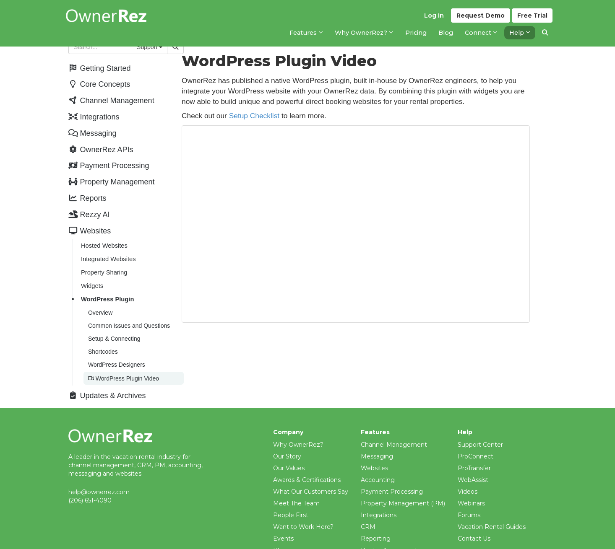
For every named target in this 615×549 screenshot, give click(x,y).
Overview (100, 305)
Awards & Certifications (307, 470)
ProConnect (475, 447)
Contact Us (474, 529)
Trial (532, 17)
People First (290, 505)
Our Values (289, 458)
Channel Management (394, 435)
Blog (280, 540)
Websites (374, 458)
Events (283, 529)
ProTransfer (474, 458)
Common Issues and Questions (128, 318)
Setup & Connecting (114, 330)
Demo (480, 17)
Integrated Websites (108, 253)
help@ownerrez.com (99, 482)
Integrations (378, 505)
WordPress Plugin (107, 292)
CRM (368, 517)
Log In (433, 17)
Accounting (378, 470)
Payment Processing (392, 482)
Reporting (376, 529)
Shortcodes (102, 343)
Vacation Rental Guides (492, 517)
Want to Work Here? (303, 517)
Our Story (287, 447)
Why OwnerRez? (298, 435)
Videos (467, 482)
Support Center (480, 435)
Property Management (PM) (403, 493)
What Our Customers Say (310, 482)
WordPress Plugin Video (123, 369)
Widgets (92, 279)
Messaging (377, 447)
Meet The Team (296, 493)
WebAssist (473, 470)
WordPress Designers (116, 355)
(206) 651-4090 (90, 491)
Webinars (471, 493)
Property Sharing (104, 266)
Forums (469, 505)
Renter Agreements (390, 540)
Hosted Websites (104, 240)
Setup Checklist (275, 115)
